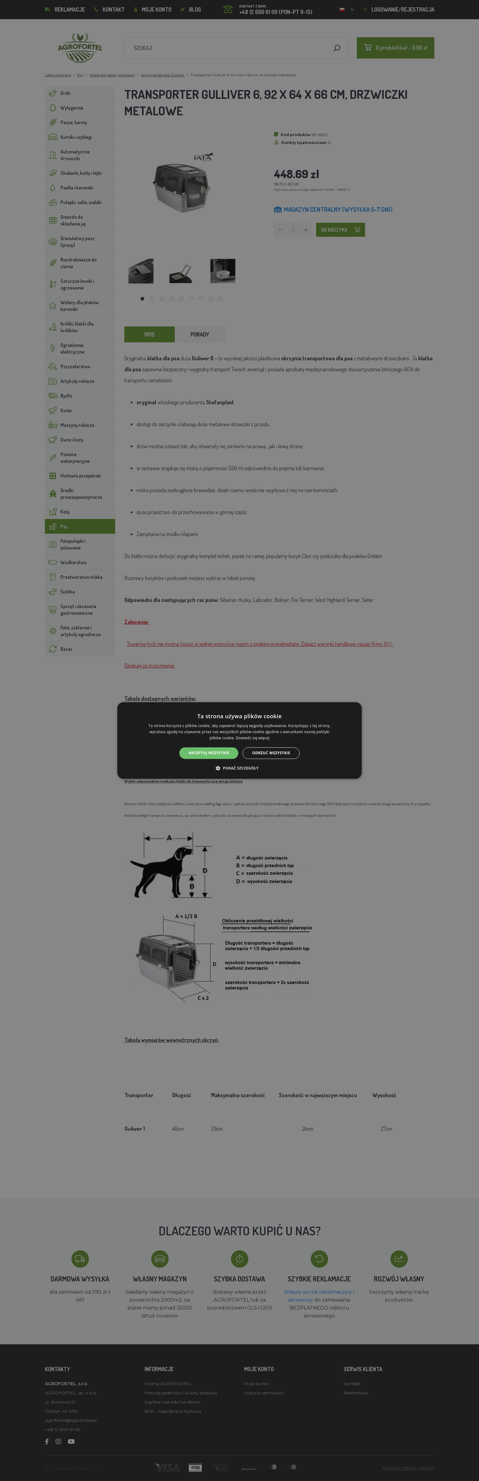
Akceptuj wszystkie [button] (208, 752)
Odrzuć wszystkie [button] (271, 752)
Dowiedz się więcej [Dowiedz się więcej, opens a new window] (252, 737)
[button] (239, 768)
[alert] (239, 740)
